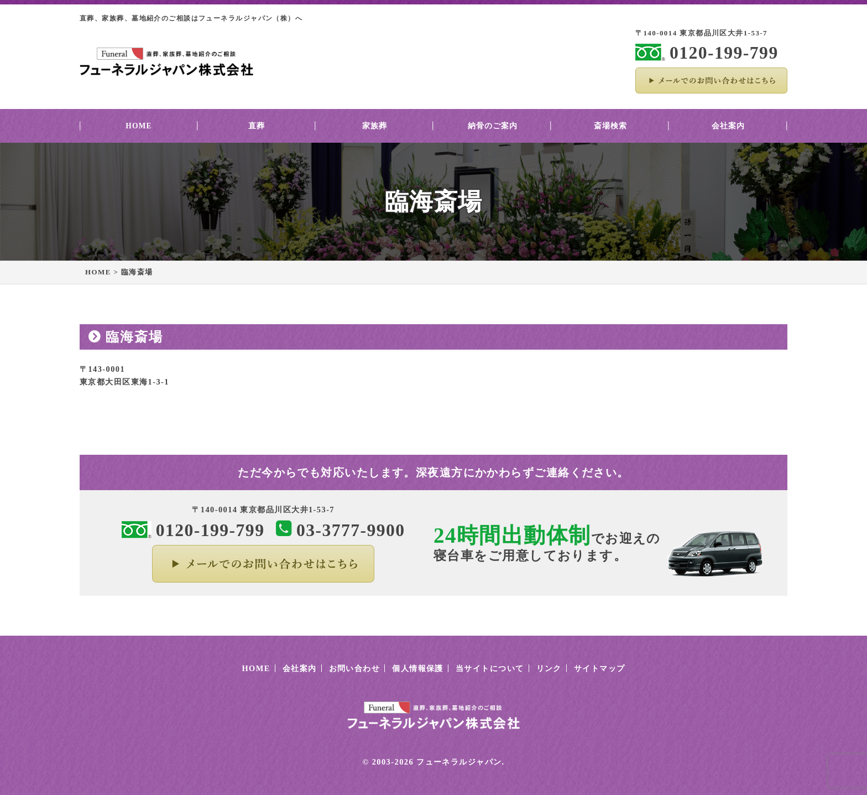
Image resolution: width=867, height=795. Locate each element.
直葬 (256, 126)
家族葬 (374, 126)
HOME (139, 126)
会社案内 (728, 126)
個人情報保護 (417, 668)
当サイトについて (490, 668)
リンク (549, 668)
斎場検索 (610, 126)
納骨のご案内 (493, 126)
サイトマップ (599, 668)
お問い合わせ (354, 668)
